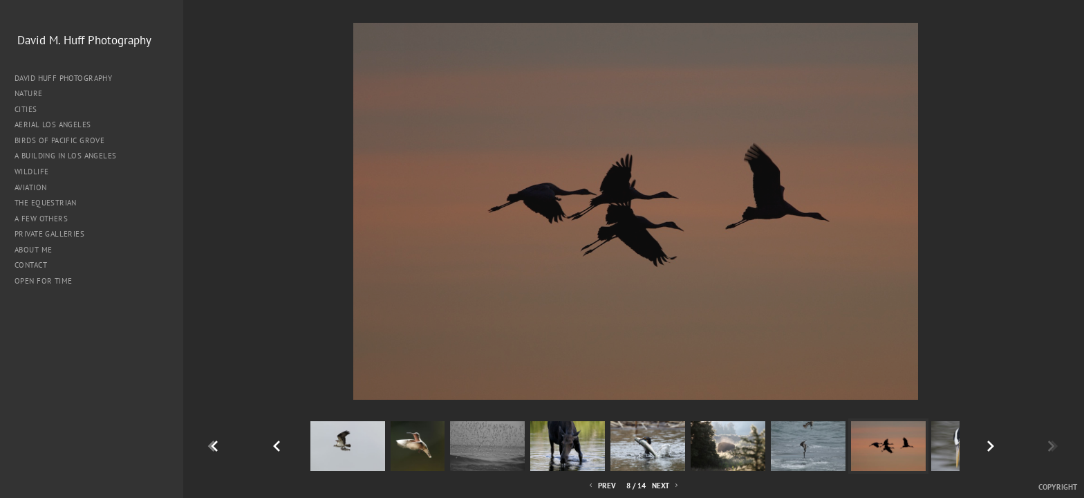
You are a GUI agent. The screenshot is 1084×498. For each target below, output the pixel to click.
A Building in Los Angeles (66, 155)
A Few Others (41, 218)
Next (666, 485)
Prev (601, 485)
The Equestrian (46, 203)
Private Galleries (49, 234)
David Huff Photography (63, 78)
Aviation (30, 187)
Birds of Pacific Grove (59, 140)
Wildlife (31, 171)
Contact (31, 265)
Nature (34, 93)
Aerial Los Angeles (53, 124)
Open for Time (43, 281)
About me (33, 250)
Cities (31, 109)
